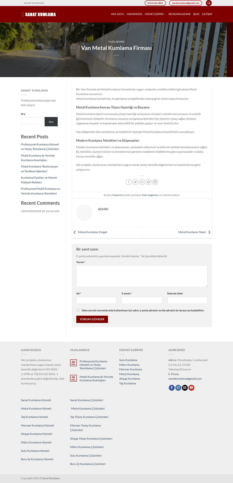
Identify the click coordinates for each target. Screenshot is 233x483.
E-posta (127, 293)
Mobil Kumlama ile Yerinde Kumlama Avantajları (96, 378)
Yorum (81, 262)
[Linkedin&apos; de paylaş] (155, 182)
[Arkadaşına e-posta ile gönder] (142, 182)
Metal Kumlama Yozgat (89, 232)
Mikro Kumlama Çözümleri (87, 447)
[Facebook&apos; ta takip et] (172, 388)
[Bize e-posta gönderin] (185, 388)
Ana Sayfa (117, 14)
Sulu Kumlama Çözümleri (86, 455)
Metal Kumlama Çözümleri (87, 408)
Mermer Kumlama (130, 369)
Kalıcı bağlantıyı (150, 195)
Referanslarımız (180, 14)
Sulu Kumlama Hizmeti (35, 450)
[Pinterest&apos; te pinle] (149, 182)
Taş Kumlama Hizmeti (34, 416)
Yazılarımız (116, 41)
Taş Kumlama (127, 383)
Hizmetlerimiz (155, 14)
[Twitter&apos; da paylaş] (135, 182)
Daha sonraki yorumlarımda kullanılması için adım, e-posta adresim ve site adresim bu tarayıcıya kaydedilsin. (143, 310)
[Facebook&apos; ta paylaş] (129, 182)
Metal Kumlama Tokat (195, 232)
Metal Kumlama (129, 374)
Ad (78, 293)
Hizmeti (46, 408)
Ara (23, 113)
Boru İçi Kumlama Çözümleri (88, 464)
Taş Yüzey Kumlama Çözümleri (89, 416)
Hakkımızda (135, 14)
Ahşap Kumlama (129, 378)
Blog (196, 14)
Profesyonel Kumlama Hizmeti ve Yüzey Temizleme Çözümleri (93, 364)
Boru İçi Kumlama (32, 459)
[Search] (209, 3)
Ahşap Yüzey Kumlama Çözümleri (91, 438)
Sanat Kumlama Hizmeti (36, 400)
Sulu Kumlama (128, 360)
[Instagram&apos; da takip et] (178, 388)
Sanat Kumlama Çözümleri (86, 400)
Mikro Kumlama (129, 364)
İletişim (207, 14)
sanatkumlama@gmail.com (185, 378)
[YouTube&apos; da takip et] (191, 388)
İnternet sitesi (175, 293)
